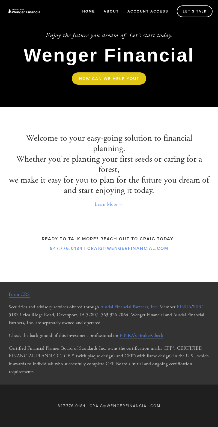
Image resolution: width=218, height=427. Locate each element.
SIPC (198, 307)
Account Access (147, 11)
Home (88, 11)
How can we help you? (109, 78)
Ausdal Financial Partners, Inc (128, 307)
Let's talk (195, 11)
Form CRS (19, 294)
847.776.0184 (66, 248)
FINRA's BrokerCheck (141, 335)
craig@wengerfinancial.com (127, 248)
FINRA (184, 307)
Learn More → (109, 204)
